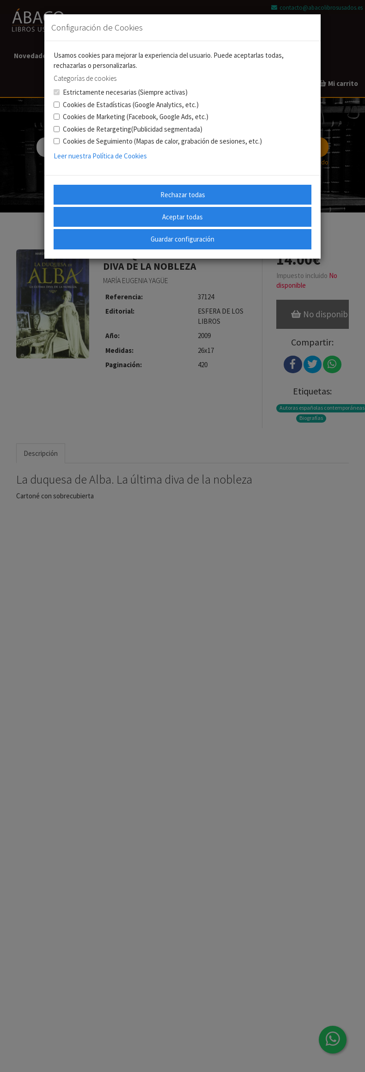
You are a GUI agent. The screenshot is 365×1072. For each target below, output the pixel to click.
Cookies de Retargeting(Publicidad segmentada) (128, 129)
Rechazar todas (182, 194)
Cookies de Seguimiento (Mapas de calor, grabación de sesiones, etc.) (158, 141)
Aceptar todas (182, 216)
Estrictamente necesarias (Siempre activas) (121, 92)
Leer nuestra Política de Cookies (100, 155)
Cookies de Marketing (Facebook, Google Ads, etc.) (131, 116)
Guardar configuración (182, 239)
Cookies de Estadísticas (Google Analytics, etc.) (126, 104)
